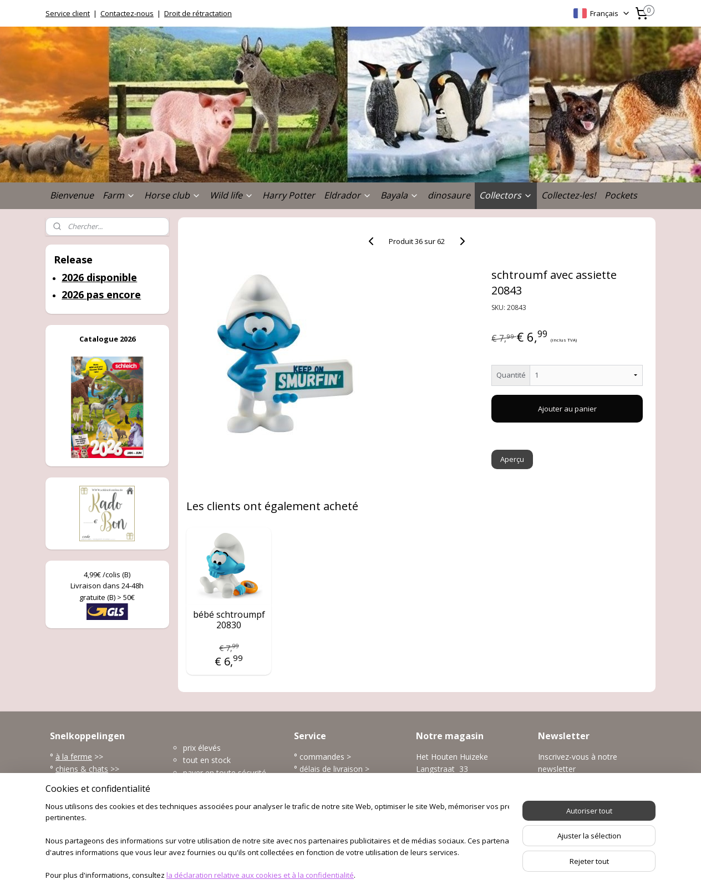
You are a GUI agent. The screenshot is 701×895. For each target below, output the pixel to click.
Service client (67, 13)
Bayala (399, 195)
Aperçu (513, 459)
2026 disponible (99, 277)
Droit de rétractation (198, 13)
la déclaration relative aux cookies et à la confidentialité (260, 876)
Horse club (172, 195)
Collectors (505, 195)
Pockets (621, 195)
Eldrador (348, 195)
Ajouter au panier (567, 409)
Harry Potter (288, 195)
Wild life (231, 195)
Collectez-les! (568, 195)
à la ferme (73, 756)
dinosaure (449, 195)
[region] (277, 842)
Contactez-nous (127, 13)
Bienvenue (72, 195)
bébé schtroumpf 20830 (229, 619)
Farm (119, 195)
